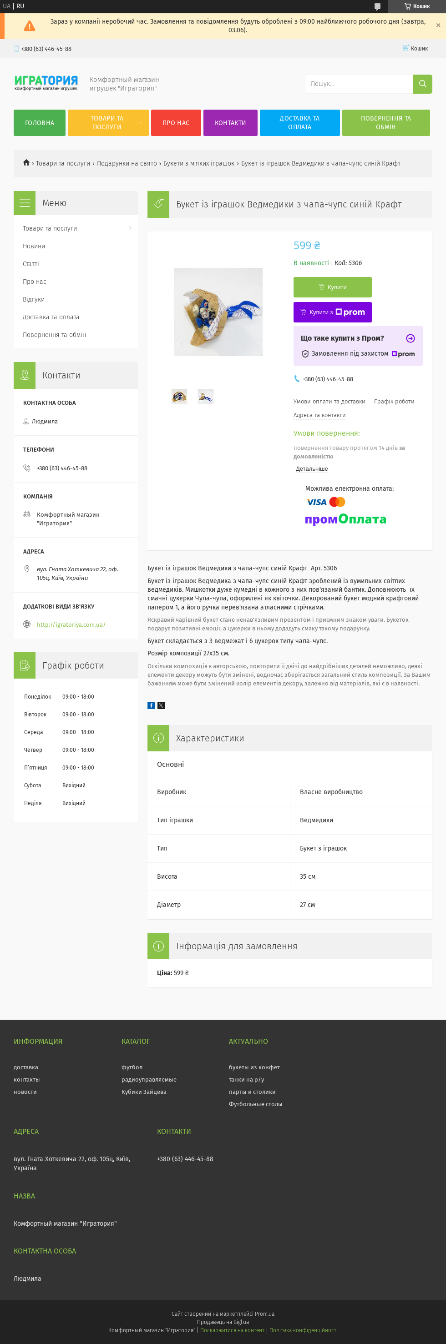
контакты (27, 1079)
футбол (132, 1067)
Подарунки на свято (127, 163)
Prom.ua (264, 1314)
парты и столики (252, 1091)
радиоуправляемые (149, 1079)
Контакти (230, 123)
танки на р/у (246, 1079)
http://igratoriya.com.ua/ (71, 624)
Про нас (175, 123)
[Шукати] (422, 84)
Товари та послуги (107, 123)
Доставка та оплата (299, 123)
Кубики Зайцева (144, 1091)
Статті (31, 264)
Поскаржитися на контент (232, 1330)
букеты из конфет (254, 1067)
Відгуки (34, 299)
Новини (34, 246)
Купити (337, 287)
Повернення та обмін (386, 123)
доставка (26, 1067)
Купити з (337, 312)
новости (25, 1091)
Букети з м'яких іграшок (198, 163)
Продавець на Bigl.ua (223, 1322)
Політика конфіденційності (303, 1330)
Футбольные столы (256, 1104)
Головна (39, 123)
